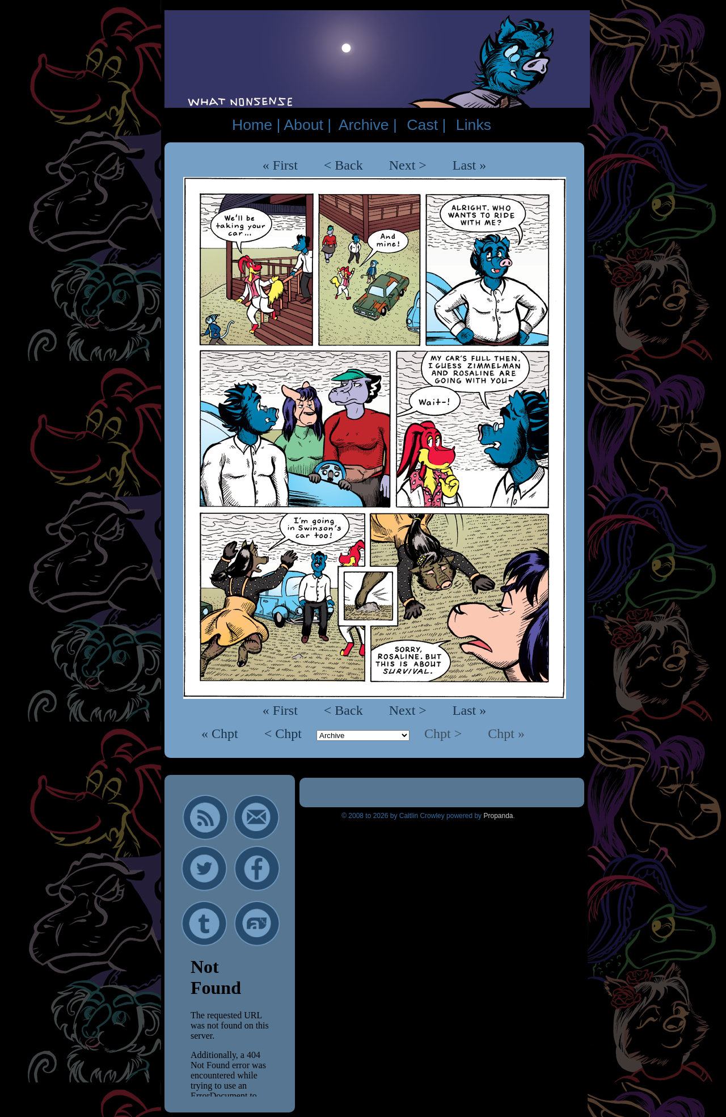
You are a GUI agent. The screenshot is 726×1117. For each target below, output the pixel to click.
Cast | (426, 124)
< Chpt (284, 733)
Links (473, 124)
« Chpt (221, 733)
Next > (408, 165)
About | (307, 124)
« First (280, 165)
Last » (469, 165)
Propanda (498, 816)
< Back (343, 165)
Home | (256, 124)
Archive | (368, 124)
